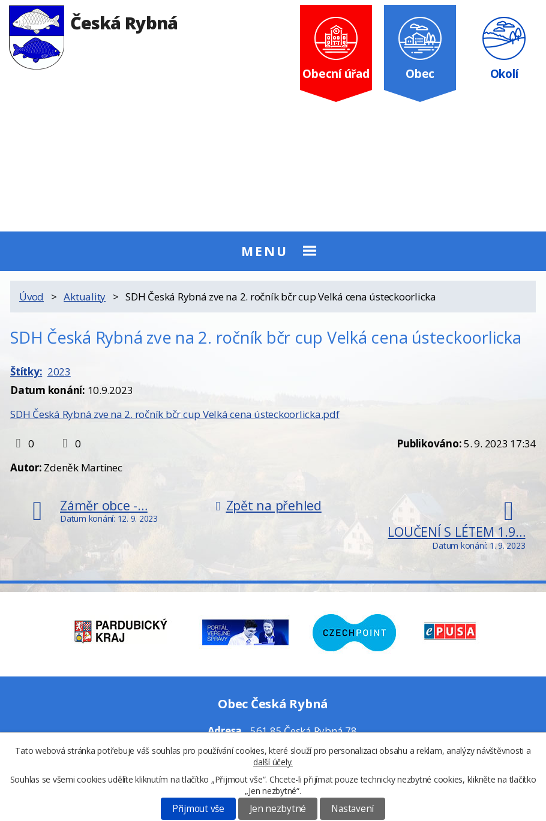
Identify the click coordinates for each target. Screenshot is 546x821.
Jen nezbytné (278, 808)
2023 (59, 371)
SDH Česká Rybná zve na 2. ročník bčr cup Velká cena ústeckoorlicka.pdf (175, 414)
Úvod (31, 296)
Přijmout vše (198, 808)
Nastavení (352, 808)
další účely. (273, 762)
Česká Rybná (93, 22)
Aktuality (85, 296)
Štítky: (26, 371)
